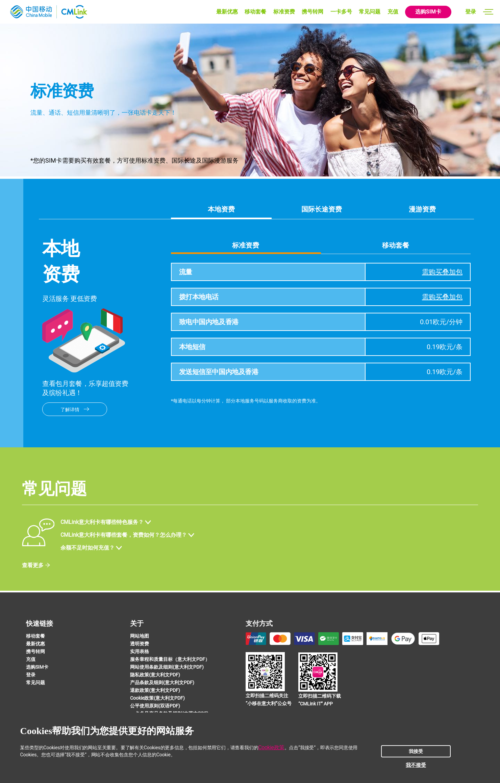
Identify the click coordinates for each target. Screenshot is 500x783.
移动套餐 (255, 11)
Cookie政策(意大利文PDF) (157, 698)
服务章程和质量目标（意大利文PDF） (170, 659)
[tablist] (321, 245)
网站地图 (139, 636)
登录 (470, 11)
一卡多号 (341, 11)
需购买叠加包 (442, 272)
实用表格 (139, 651)
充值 (393, 11)
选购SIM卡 (428, 11)
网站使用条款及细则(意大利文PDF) (167, 667)
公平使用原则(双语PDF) (155, 705)
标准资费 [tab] (245, 245)
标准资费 (284, 11)
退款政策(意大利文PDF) (155, 690)
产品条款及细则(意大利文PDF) (162, 682)
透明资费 (139, 643)
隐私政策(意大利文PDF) (155, 674)
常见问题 (369, 11)
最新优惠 (227, 11)
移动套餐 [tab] (395, 245)
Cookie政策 (271, 747)
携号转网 (312, 11)
